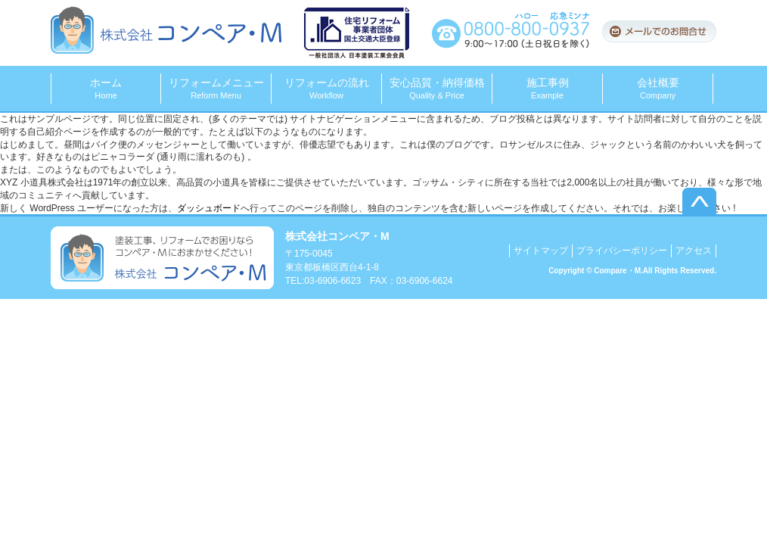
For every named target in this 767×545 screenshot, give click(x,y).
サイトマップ (541, 250)
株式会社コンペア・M (166, 30)
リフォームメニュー (216, 88)
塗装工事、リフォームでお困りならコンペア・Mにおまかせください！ (162, 257)
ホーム (105, 88)
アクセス (693, 250)
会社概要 (658, 88)
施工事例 (547, 88)
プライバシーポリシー (621, 250)
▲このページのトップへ (699, 201)
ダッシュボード (209, 208)
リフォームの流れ (326, 88)
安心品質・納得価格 (437, 88)
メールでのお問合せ (658, 31)
